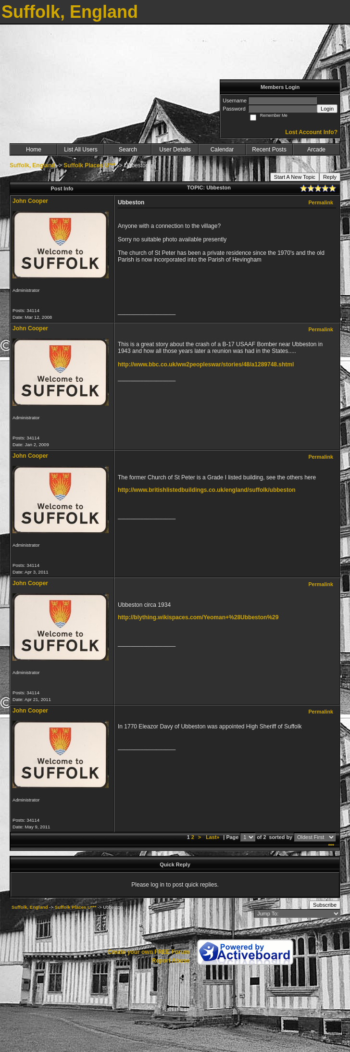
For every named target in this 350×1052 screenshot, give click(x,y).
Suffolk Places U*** (89, 165)
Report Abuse (170, 960)
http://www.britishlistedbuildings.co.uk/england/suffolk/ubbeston (207, 490)
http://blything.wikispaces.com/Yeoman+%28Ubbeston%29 (198, 617)
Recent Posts (269, 149)
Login (327, 109)
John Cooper (30, 201)
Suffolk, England (32, 165)
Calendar (222, 149)
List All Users (80, 149)
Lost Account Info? (311, 132)
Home (33, 149)
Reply (330, 177)
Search (128, 149)
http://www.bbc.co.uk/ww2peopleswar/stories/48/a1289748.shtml (206, 364)
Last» (213, 837)
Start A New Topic (294, 177)
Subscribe (325, 905)
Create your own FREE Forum (148, 952)
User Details (174, 149)
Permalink (320, 202)
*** (331, 846)
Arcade (316, 149)
